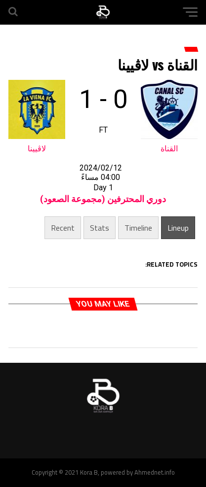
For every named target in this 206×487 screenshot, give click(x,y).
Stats (99, 227)
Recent (63, 227)
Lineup (178, 227)
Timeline (138, 227)
